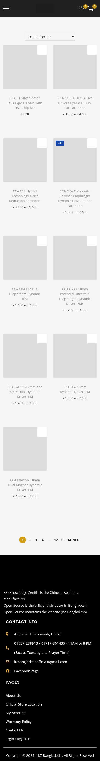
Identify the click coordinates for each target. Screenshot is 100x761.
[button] (42, 50)
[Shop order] (50, 36)
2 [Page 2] (29, 540)
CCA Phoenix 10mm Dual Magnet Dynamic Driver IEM (25, 485)
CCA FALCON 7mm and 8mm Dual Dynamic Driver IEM (24, 392)
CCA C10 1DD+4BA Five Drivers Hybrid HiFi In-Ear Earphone (75, 103)
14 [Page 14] (69, 540)
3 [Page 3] (36, 540)
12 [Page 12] (56, 540)
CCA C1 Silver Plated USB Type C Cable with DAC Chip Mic (25, 103)
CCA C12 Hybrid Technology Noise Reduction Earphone (25, 196)
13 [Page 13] (62, 540)
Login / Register (18, 739)
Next (76, 540)
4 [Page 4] (43, 540)
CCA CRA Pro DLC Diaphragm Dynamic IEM (25, 294)
